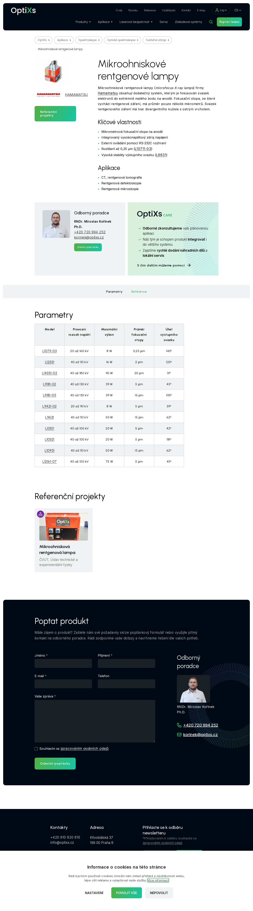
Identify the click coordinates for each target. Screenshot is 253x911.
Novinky (133, 10)
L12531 (49, 362)
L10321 (49, 439)
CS (236, 10)
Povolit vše (126, 893)
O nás (119, 10)
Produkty (83, 22)
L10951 (50, 450)
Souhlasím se (74, 749)
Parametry (114, 291)
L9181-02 (49, 384)
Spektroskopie (87, 40)
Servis (164, 22)
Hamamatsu (108, 93)
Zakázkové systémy (188, 22)
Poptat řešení (229, 22)
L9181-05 (49, 395)
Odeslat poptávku (55, 763)
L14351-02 (49, 373)
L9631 (161, 155)
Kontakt (186, 10)
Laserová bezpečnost (136, 22)
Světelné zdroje (156, 40)
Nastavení (94, 893)
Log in (221, 10)
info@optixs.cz (62, 842)
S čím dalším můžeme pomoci (164, 265)
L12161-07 (49, 461)
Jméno (40, 655)
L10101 (49, 428)
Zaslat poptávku (88, 247)
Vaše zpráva (44, 696)
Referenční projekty (48, 113)
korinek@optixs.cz (89, 237)
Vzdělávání (168, 10)
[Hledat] (211, 22)
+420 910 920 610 (65, 837)
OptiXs (42, 40)
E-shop (201, 10)
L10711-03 (143, 149)
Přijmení (104, 655)
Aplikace (105, 22)
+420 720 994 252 (90, 232)
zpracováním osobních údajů (84, 749)
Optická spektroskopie (121, 40)
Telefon (103, 676)
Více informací (158, 880)
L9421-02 (49, 406)
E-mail (39, 676)
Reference (150, 10)
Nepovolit (159, 893)
